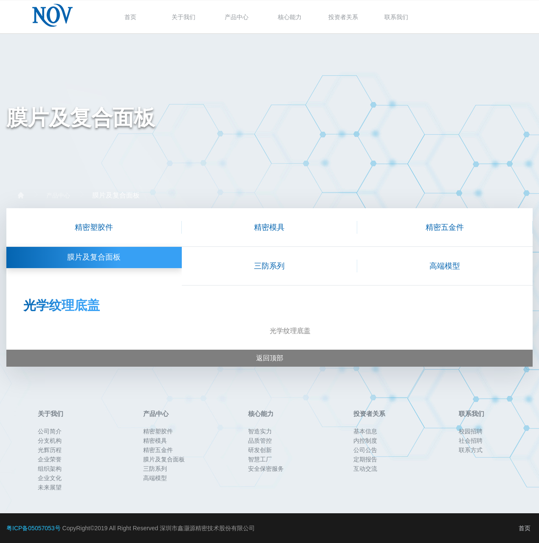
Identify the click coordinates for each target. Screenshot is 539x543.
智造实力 (260, 431)
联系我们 (396, 17)
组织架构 (50, 468)
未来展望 (50, 487)
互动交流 (365, 468)
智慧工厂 (260, 459)
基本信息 (365, 431)
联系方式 (471, 450)
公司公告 (365, 450)
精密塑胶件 (94, 227)
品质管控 (260, 440)
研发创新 (260, 450)
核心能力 (290, 17)
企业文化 (50, 478)
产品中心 (236, 17)
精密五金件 (445, 227)
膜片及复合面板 (116, 195)
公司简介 (50, 431)
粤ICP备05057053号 (33, 528)
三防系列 (269, 266)
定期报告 (365, 459)
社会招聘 (471, 440)
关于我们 (183, 17)
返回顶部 (269, 358)
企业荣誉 (50, 459)
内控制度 (365, 440)
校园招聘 (471, 431)
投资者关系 (343, 17)
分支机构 (50, 440)
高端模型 (444, 266)
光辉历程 (50, 450)
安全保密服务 (266, 468)
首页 (130, 17)
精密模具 (269, 227)
